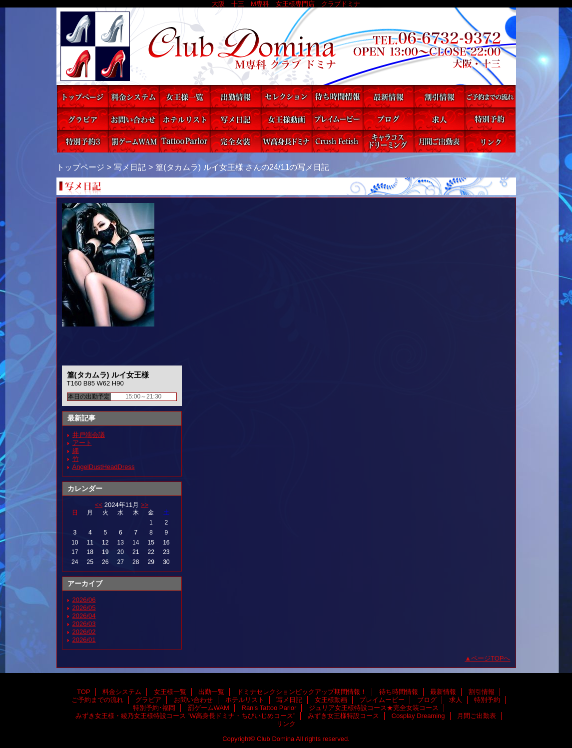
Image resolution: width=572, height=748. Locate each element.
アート (82, 442)
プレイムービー (337, 119)
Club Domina (286, 46)
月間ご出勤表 (439, 141)
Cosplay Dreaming (388, 141)
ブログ (388, 119)
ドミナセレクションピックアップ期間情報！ (286, 96)
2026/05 (84, 608)
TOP (82, 96)
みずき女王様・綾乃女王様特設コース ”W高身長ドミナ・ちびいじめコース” (286, 141)
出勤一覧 (235, 96)
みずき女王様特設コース (337, 141)
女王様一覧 (184, 96)
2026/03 (84, 624)
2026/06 (84, 600)
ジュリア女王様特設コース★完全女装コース (235, 141)
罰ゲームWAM (133, 141)
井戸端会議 (88, 434)
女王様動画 (286, 119)
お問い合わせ (133, 119)
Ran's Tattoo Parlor (184, 141)
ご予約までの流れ (490, 96)
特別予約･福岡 (82, 141)
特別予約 (490, 119)
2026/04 (84, 616)
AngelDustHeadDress (103, 466)
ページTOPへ (491, 658)
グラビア (82, 119)
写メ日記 (235, 119)
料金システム (133, 96)
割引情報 (439, 96)
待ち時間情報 (337, 96)
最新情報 (388, 96)
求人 (439, 119)
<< (98, 504)
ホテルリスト (184, 119)
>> (144, 504)
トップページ (80, 167)
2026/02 (84, 632)
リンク (490, 141)
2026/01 (84, 640)
